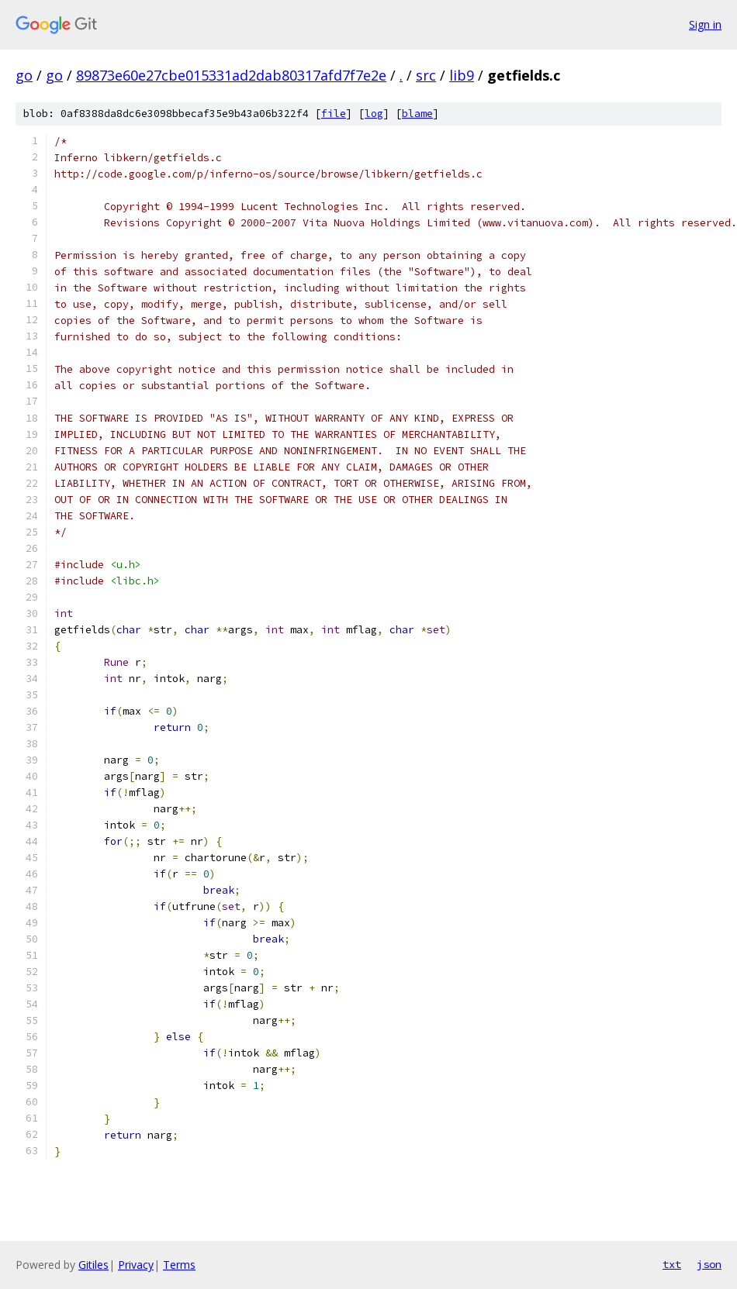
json (709, 1264)
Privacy (136, 1264)
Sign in (705, 24)
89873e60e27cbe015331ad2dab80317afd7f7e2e (231, 75)
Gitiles (93, 1264)
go (24, 75)
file (333, 113)
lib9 (461, 75)
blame (417, 113)
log (374, 113)
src (426, 75)
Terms (179, 1264)
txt (672, 1264)
